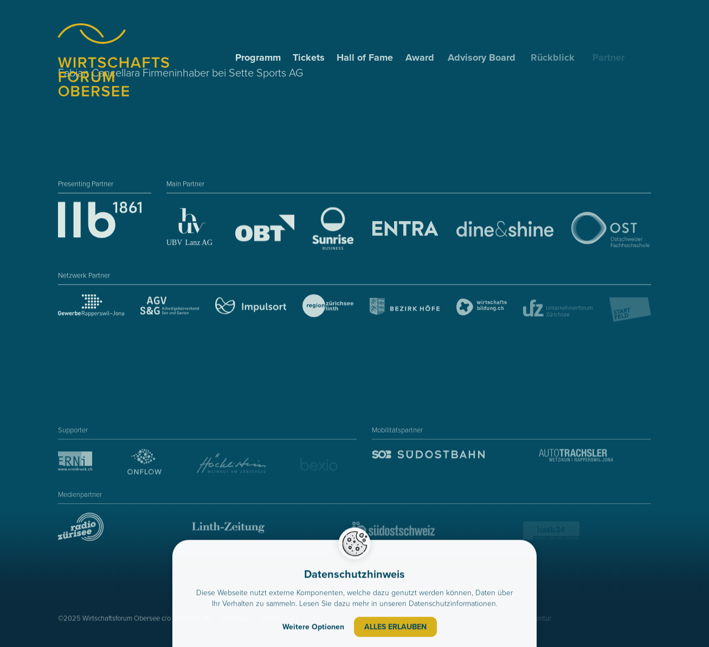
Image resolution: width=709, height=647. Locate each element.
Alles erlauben (395, 628)
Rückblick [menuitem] (558, 57)
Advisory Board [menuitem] (485, 57)
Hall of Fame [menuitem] (366, 57)
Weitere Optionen (313, 628)
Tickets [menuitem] (309, 57)
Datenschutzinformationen (452, 605)
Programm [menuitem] (259, 57)
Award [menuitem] (422, 57)
